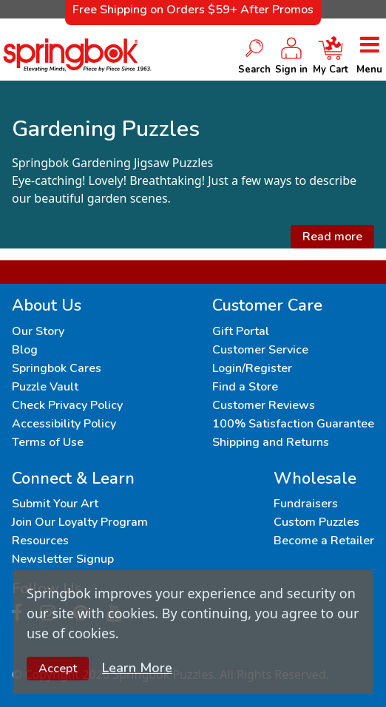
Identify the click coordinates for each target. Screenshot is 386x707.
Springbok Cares (56, 368)
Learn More (137, 668)
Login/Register (252, 368)
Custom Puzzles (316, 522)
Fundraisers (306, 503)
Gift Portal (240, 331)
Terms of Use (48, 442)
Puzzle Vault (45, 387)
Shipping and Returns (270, 442)
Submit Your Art (55, 503)
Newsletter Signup (63, 559)
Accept (57, 668)
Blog (25, 350)
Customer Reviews (263, 405)
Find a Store (245, 387)
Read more (332, 237)
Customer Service (260, 350)
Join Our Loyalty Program (80, 522)
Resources (40, 540)
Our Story (38, 331)
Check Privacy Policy (67, 405)
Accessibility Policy (64, 424)
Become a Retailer (324, 540)
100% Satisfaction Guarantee (293, 424)
